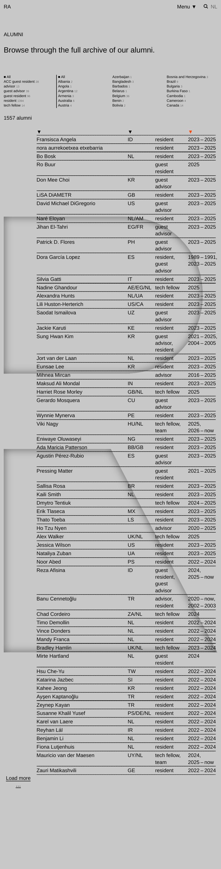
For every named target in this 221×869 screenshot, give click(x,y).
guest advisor (16, 91)
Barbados (121, 86)
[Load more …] (18, 781)
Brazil (172, 82)
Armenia (66, 96)
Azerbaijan (122, 77)
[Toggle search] (206, 6)
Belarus (119, 91)
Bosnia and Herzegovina (187, 77)
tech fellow (14, 106)
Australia (66, 101)
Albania (65, 82)
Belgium (121, 96)
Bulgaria (174, 86)
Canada (175, 106)
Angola (65, 86)
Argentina (67, 91)
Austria (65, 106)
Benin (118, 101)
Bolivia (119, 106)
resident (14, 101)
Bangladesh (123, 82)
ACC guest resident (21, 82)
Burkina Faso (178, 91)
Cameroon (176, 101)
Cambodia (176, 96)
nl (214, 7)
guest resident (17, 96)
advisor (11, 86)
